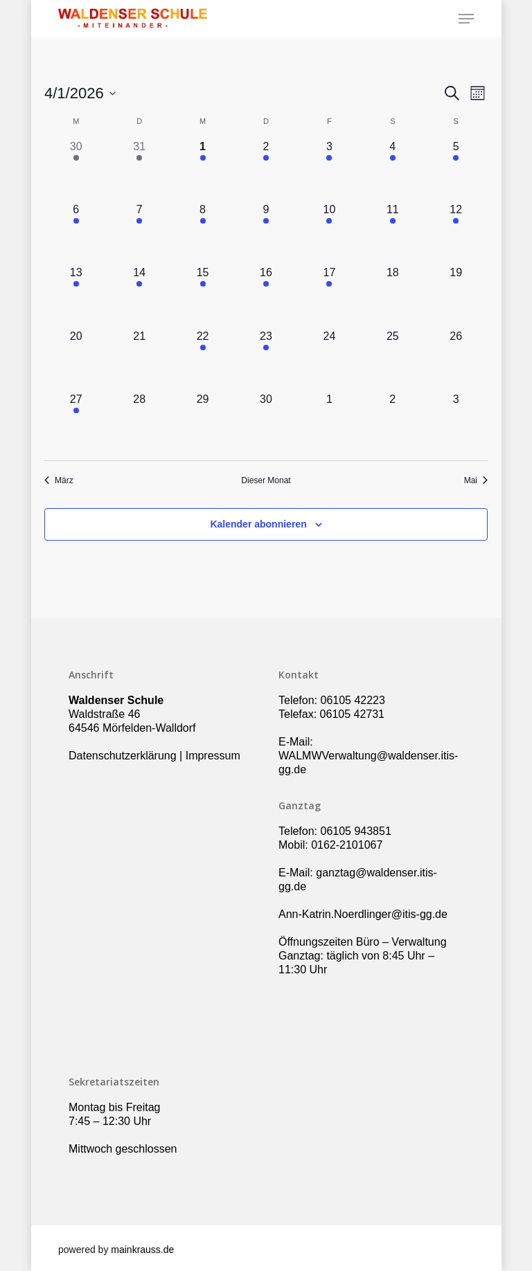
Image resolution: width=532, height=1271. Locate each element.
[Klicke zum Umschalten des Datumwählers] (80, 93)
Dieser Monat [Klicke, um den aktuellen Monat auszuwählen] (265, 480)
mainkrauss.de (142, 1249)
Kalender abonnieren (258, 524)
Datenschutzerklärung (123, 755)
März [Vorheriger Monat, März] (58, 480)
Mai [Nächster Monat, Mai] (476, 480)
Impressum (213, 755)
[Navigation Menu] (466, 19)
